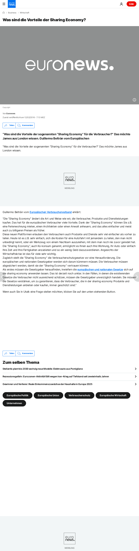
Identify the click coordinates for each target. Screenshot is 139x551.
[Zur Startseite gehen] (12, 4)
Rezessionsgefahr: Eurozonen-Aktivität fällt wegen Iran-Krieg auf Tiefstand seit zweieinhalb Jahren (56, 376)
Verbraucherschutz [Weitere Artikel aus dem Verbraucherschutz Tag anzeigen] (79, 395)
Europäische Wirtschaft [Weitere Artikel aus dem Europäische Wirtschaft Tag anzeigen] (113, 395)
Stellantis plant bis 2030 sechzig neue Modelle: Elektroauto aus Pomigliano (43, 368)
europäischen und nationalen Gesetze (100, 269)
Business (12, 13)
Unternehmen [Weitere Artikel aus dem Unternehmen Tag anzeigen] (14, 403)
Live (131, 3)
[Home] (4, 12)
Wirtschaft (24, 13)
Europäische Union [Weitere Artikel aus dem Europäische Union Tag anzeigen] (48, 395)
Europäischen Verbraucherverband (51, 212)
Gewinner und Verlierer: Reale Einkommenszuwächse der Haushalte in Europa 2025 (47, 384)
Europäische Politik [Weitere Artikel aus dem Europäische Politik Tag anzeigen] (17, 395)
